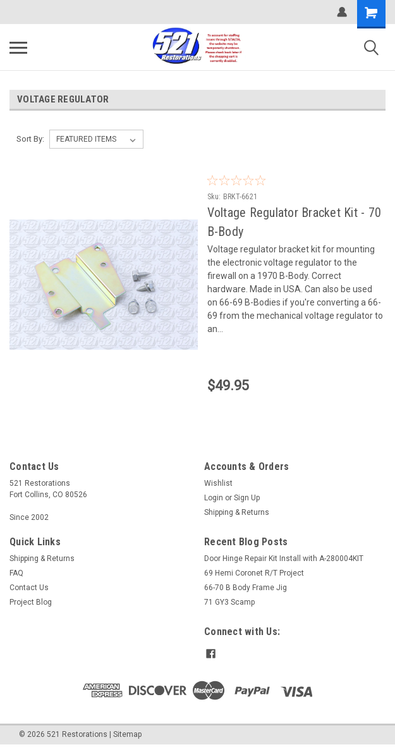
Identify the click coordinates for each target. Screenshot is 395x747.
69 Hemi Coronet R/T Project (254, 573)
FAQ (16, 573)
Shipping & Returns (236, 512)
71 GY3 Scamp (229, 602)
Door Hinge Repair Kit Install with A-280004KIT (283, 558)
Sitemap (127, 734)
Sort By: (30, 139)
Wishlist (218, 483)
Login (213, 497)
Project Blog (30, 602)
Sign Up (247, 497)
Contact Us (29, 587)
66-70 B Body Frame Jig (245, 587)
